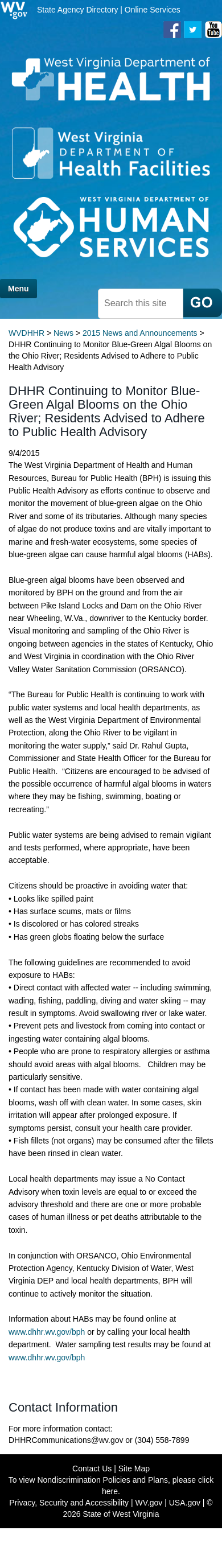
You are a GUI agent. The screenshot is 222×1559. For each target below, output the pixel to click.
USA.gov (184, 1502)
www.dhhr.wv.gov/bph (48, 1331)
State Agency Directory (77, 9)
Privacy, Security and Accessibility (69, 1502)
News (63, 333)
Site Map (134, 1468)
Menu (18, 288)
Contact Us (92, 1468)
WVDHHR (26, 333)
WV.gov (149, 1502)
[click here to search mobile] (202, 303)
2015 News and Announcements (140, 333)
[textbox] (140, 304)
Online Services (152, 9)
